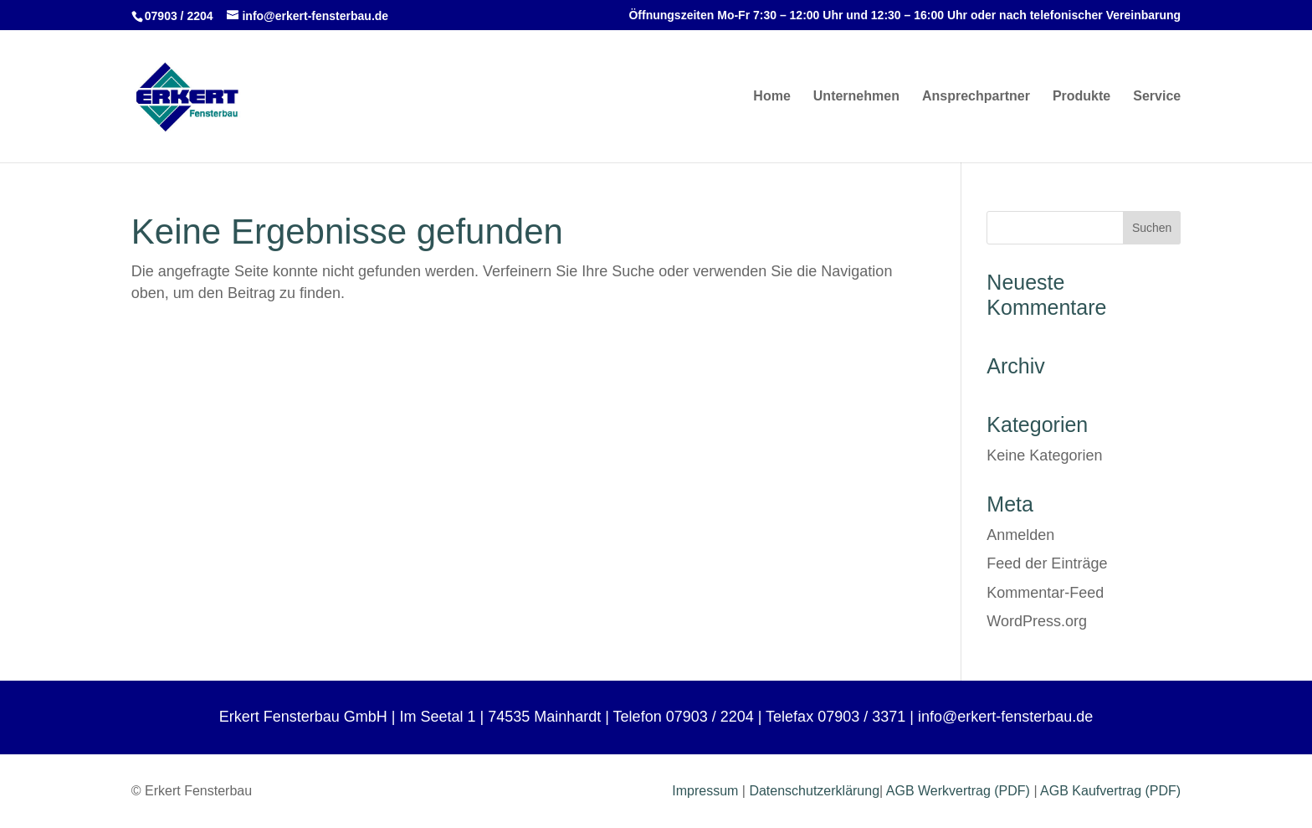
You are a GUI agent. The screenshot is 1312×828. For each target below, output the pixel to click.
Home (771, 96)
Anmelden (1020, 535)
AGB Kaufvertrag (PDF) (1110, 791)
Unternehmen (856, 96)
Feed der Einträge (1047, 563)
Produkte (1081, 96)
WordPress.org (1037, 621)
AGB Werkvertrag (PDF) (958, 791)
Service (1157, 96)
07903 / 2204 (179, 16)
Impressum (705, 791)
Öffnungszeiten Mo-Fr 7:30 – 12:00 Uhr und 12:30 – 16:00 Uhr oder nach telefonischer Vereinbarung (904, 15)
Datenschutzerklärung (814, 791)
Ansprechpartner (976, 96)
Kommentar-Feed (1045, 592)
